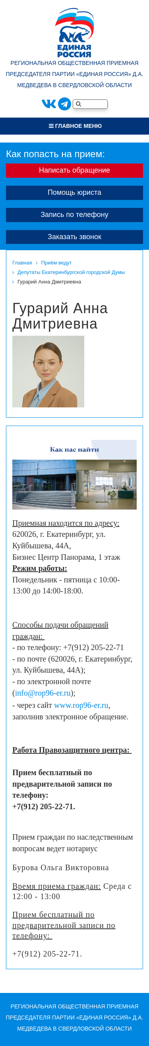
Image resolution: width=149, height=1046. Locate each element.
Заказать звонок (74, 237)
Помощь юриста (74, 192)
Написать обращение (74, 170)
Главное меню (75, 126)
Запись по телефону (74, 215)
